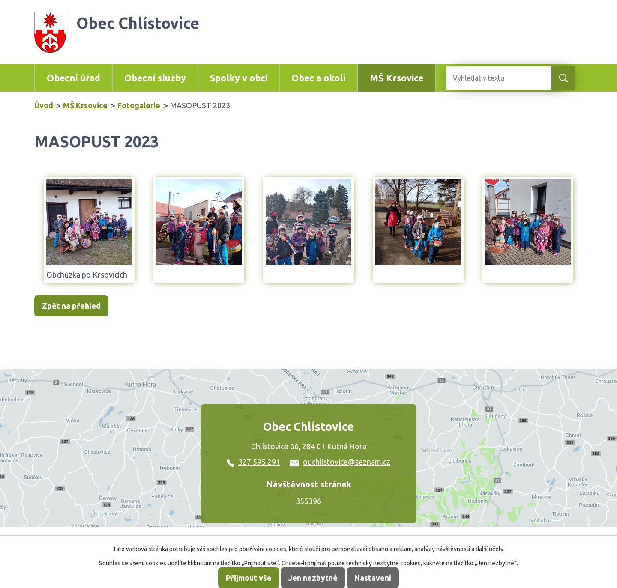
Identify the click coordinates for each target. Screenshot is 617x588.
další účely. (490, 549)
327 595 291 (253, 461)
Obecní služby (155, 78)
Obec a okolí (318, 78)
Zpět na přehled (71, 306)
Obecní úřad (73, 78)
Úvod (43, 105)
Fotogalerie (138, 105)
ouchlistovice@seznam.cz (340, 461)
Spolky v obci (238, 78)
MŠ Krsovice (396, 78)
